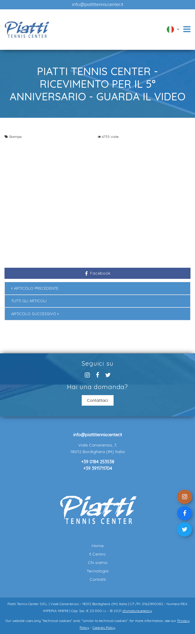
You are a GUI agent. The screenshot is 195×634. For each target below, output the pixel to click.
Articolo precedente (34, 288)
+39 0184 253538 (97, 462)
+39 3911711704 (97, 468)
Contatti (98, 579)
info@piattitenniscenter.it (97, 4)
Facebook (97, 273)
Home (98, 545)
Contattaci (97, 400)
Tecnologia (97, 571)
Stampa (15, 137)
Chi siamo (98, 562)
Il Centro (97, 554)
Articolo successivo (35, 313)
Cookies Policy (104, 627)
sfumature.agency (137, 610)
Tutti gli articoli (29, 300)
